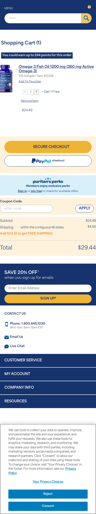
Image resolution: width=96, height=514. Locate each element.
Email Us (16, 337)
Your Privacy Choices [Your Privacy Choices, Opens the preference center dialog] (48, 482)
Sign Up (48, 298)
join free (36, 191)
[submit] (86, 18)
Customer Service (23, 360)
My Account (17, 374)
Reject (48, 494)
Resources (15, 401)
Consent (48, 506)
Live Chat (17, 346)
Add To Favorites (30, 81)
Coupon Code (11, 201)
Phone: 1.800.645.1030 (27, 323)
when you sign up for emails (28, 275)
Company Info (19, 388)
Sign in (22, 191)
